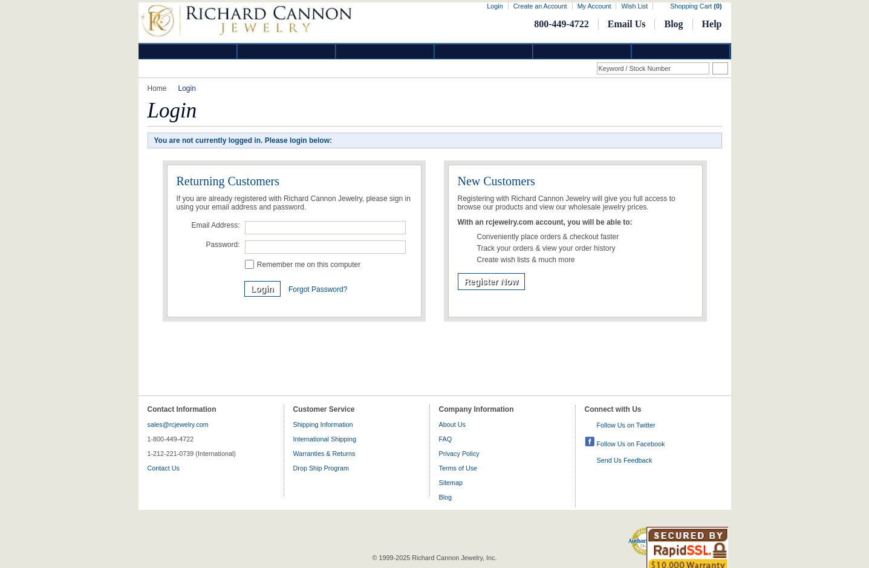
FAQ (445, 439)
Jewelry (484, 51)
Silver (385, 51)
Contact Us (164, 468)
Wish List (634, 6)
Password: (222, 244)
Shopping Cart (695, 6)
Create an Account (540, 6)
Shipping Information (323, 424)
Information (582, 51)
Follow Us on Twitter (626, 425)
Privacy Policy (459, 453)
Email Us (627, 24)
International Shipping (324, 439)
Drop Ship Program (321, 468)
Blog (673, 24)
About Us (452, 424)
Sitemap (451, 482)
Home (157, 88)
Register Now (491, 281)
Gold (287, 51)
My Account (594, 6)
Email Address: (215, 225)
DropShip (681, 51)
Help (712, 24)
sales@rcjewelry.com (178, 424)
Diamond (188, 51)
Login (495, 6)
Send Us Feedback (625, 460)
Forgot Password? (317, 289)
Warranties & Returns (324, 453)
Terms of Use (458, 468)
